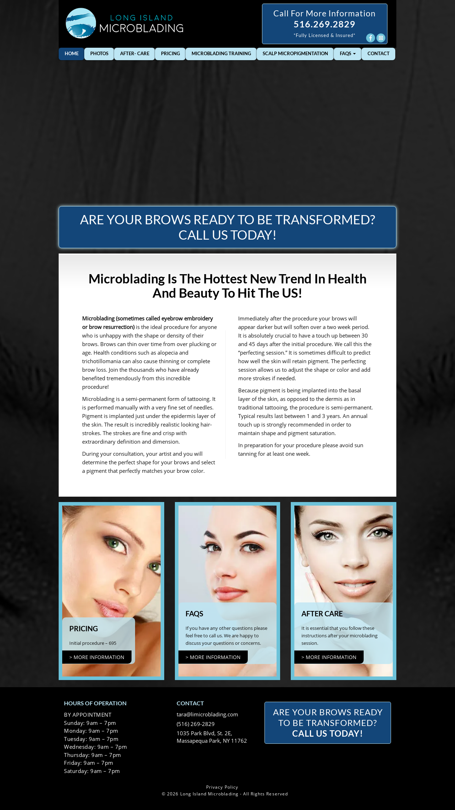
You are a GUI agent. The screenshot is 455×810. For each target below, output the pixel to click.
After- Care (134, 53)
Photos (99, 53)
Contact (379, 53)
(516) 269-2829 (196, 723)
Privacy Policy (222, 787)
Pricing (170, 53)
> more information (96, 657)
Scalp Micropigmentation (295, 53)
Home (72, 53)
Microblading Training (221, 53)
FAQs (348, 53)
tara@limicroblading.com (207, 714)
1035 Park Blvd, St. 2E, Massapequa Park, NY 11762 (212, 737)
